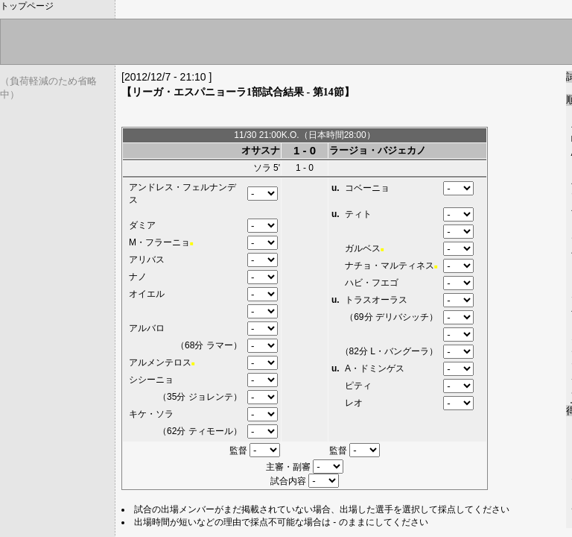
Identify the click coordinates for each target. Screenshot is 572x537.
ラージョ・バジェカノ (377, 150)
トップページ (27, 6)
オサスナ (260, 150)
